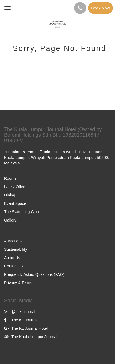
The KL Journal (21, 320)
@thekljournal (19, 311)
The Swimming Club (21, 212)
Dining (9, 195)
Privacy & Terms (18, 283)
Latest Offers (15, 187)
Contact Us (13, 266)
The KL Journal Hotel (26, 328)
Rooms (10, 178)
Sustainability (15, 249)
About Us (12, 257)
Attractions (13, 241)
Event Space (15, 203)
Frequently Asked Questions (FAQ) (34, 274)
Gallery (10, 220)
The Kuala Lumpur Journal (30, 337)
